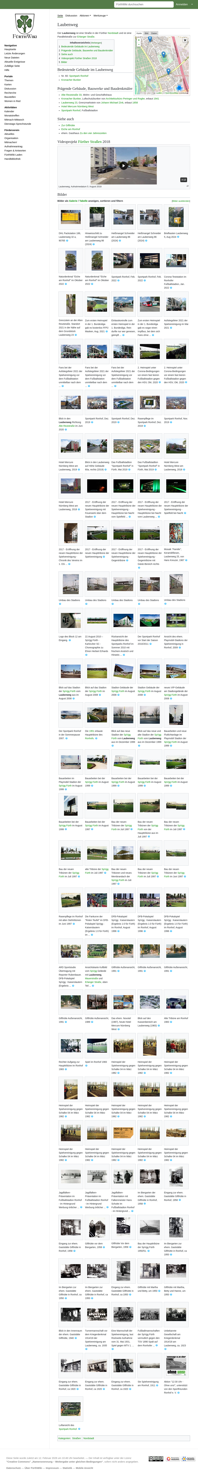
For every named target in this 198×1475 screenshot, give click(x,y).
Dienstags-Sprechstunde (17, 124)
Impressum (52, 1468)
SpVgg (93, 971)
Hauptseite (10, 49)
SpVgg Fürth (69, 691)
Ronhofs (89, 738)
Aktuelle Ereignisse (14, 61)
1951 (91, 731)
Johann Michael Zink (112, 102)
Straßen (76, 1438)
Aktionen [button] (84, 15)
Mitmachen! (10, 142)
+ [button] (139, 40)
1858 (135, 102)
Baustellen (10, 97)
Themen (8, 80)
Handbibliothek (12, 159)
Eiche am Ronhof (70, 129)
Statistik (67, 1468)
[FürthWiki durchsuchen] (144, 4)
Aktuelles (9, 134)
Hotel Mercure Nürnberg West (77, 106)
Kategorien (64, 1438)
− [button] (139, 44)
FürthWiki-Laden (13, 154)
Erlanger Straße (85, 36)
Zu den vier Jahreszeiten (93, 133)
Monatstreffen (11, 115)
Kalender (9, 111)
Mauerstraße (91, 978)
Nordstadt (113, 33)
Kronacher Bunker (71, 80)
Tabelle (83, 201)
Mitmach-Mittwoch (14, 119)
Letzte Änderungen (14, 53)
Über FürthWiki (33, 1468)
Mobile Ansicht (84, 1468)
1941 (156, 98)
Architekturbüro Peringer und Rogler (125, 98)
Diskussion (10, 88)
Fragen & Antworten (15, 150)
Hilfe (6, 70)
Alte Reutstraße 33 (71, 94)
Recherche (10, 92)
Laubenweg (65, 422)
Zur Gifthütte (68, 125)
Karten (8, 84)
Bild (146, 33)
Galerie (73, 201)
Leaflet (159, 93)
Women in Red (12, 101)
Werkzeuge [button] (99, 15)
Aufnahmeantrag (13, 146)
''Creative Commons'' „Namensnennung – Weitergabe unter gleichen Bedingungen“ (54, 1461)
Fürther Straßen (90, 142)
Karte (139, 33)
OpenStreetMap (171, 93)
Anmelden (182, 4)
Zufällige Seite (12, 66)
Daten (154, 33)
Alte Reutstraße (67, 426)
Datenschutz (13, 1468)
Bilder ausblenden (180, 201)
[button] (185, 40)
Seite (60, 15)
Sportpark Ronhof (78, 76)
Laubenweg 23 (69, 102)
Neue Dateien (11, 57)
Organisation (11, 138)
